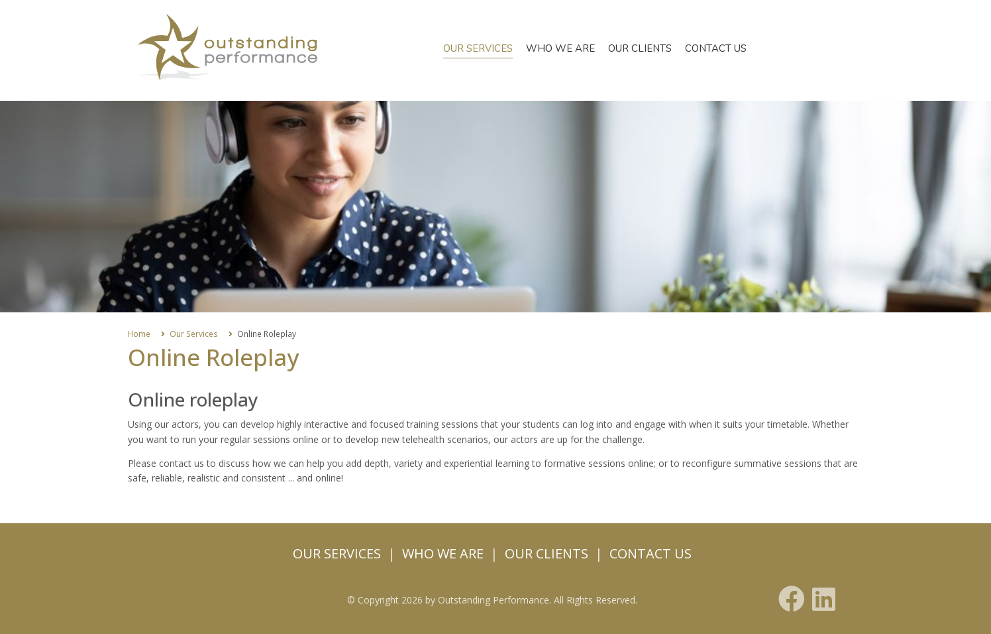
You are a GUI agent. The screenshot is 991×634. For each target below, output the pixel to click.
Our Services (478, 48)
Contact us (716, 48)
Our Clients (640, 48)
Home (139, 334)
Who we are (560, 48)
